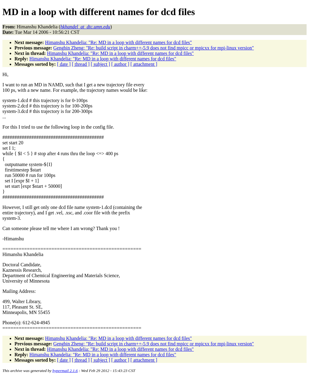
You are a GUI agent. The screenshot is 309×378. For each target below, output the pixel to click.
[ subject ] (100, 64)
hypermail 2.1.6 (65, 370)
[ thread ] (81, 64)
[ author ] (120, 64)
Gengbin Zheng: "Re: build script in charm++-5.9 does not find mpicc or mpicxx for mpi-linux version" (153, 47)
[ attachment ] (143, 64)
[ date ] (64, 64)
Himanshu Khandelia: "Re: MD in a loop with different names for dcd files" (118, 42)
